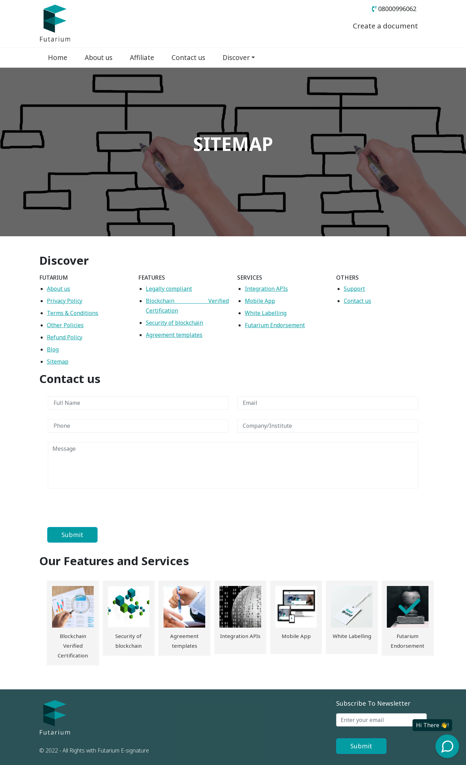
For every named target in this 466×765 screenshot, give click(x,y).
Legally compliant (169, 288)
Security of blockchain (174, 322)
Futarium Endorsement (275, 325)
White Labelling (265, 313)
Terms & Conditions (72, 313)
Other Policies (65, 325)
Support (354, 288)
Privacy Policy (64, 301)
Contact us (188, 57)
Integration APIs (266, 288)
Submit (361, 746)
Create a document (381, 25)
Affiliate (142, 57)
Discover (236, 57)
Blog (53, 349)
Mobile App (260, 301)
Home (57, 57)
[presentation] (100, 507)
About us (99, 57)
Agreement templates (174, 335)
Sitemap (57, 361)
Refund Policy (64, 337)
